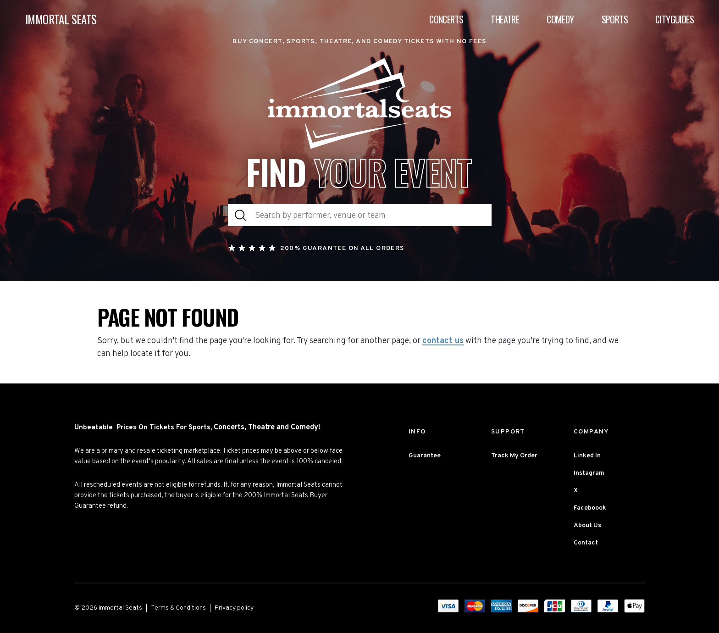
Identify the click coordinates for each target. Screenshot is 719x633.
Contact (586, 543)
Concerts (446, 19)
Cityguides (674, 19)
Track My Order (514, 456)
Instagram (589, 473)
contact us (443, 341)
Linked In (587, 456)
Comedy (560, 19)
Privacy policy (234, 608)
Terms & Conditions (178, 608)
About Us (587, 525)
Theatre (505, 19)
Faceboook (590, 508)
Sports (615, 19)
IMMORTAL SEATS (61, 19)
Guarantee (425, 456)
